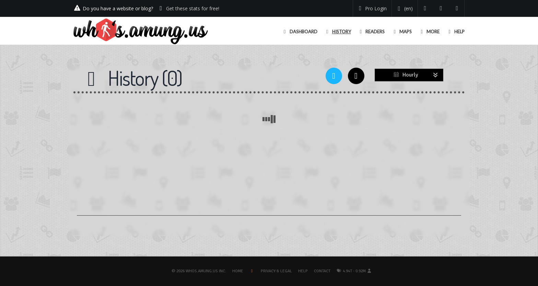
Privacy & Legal (276, 271)
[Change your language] (404, 8)
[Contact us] (457, 8)
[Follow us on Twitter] (425, 8)
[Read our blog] (441, 8)
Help (303, 271)
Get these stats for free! (192, 8)
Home (237, 271)
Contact (322, 271)
